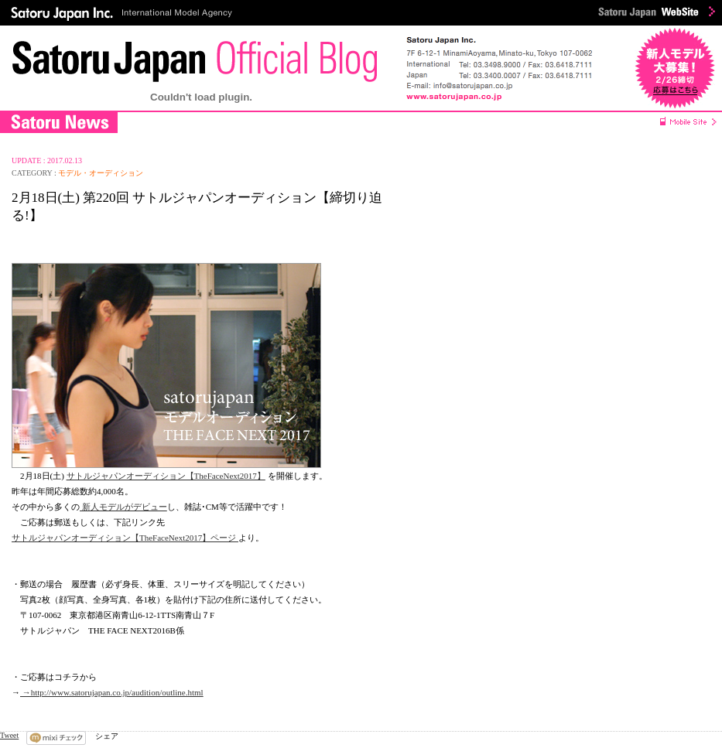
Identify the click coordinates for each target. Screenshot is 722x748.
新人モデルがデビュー (123, 506)
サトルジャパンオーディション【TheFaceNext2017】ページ (125, 537)
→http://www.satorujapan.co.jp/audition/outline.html (112, 692)
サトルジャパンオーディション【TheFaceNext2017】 (166, 475)
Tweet (9, 735)
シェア (106, 736)
